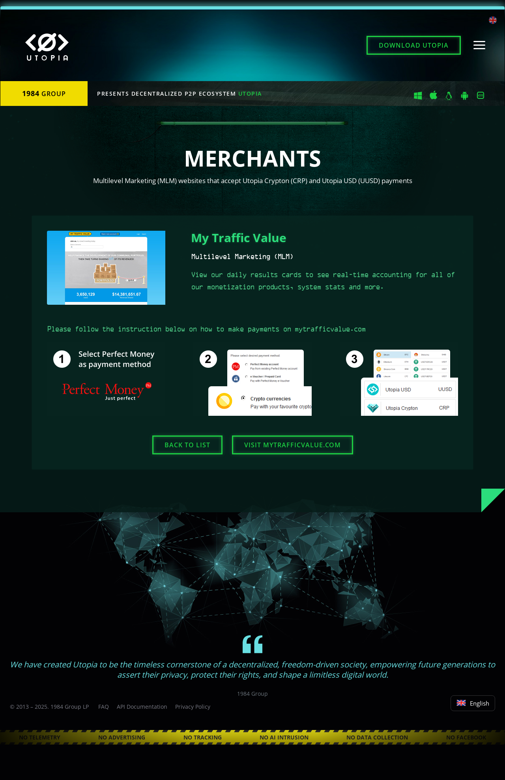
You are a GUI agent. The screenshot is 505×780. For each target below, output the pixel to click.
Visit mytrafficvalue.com (292, 445)
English (472, 703)
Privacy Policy (192, 706)
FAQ (103, 706)
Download (414, 45)
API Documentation (142, 706)
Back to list (187, 445)
